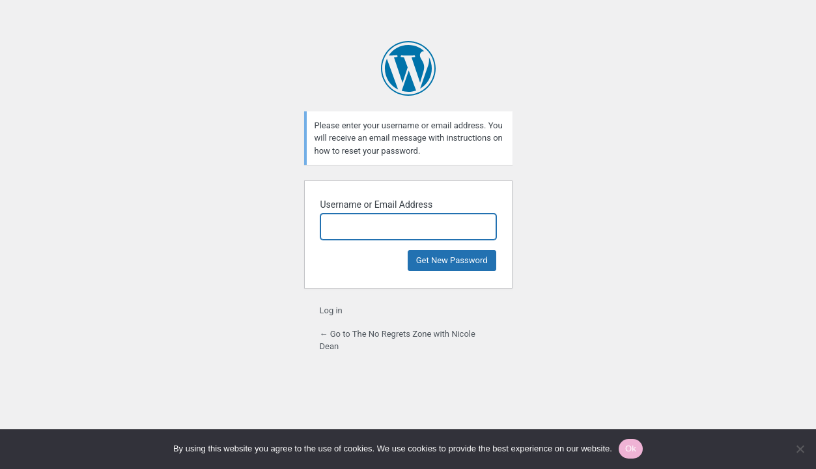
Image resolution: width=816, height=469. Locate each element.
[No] (799, 448)
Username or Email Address (376, 204)
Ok (630, 448)
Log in (331, 310)
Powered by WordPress (408, 68)
